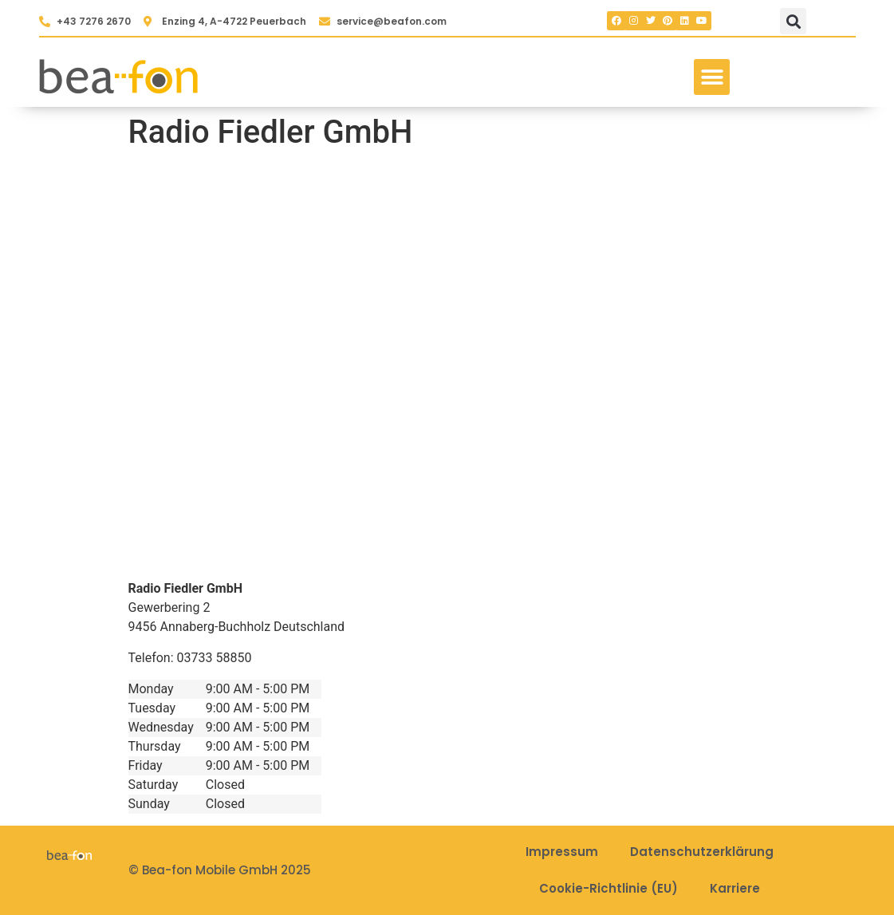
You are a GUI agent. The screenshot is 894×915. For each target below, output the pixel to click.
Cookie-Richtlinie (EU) (608, 888)
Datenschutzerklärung (702, 851)
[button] (793, 21)
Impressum (562, 851)
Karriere (735, 888)
